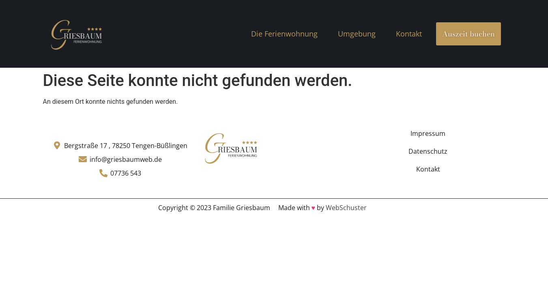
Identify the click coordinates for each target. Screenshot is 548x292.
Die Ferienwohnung (284, 34)
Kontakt (409, 34)
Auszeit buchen (468, 33)
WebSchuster (346, 207)
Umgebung (357, 34)
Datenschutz (427, 151)
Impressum (427, 133)
